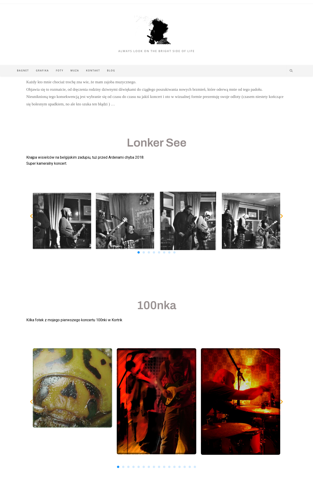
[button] (31, 216)
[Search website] (291, 71)
